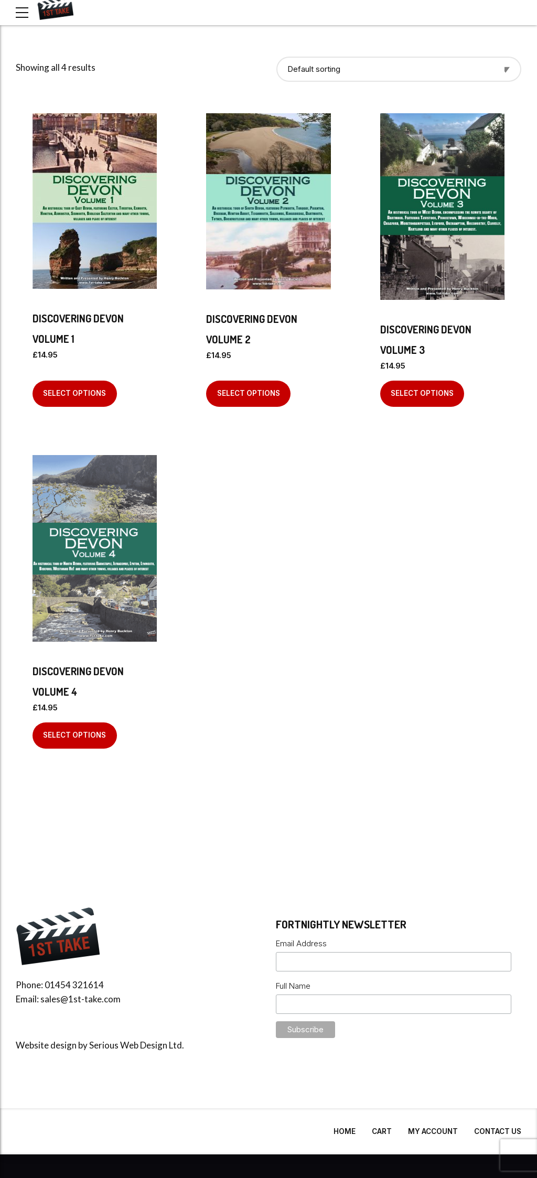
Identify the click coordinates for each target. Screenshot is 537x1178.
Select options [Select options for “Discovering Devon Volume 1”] (74, 393)
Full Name (293, 986)
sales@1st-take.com (80, 998)
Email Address (301, 943)
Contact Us (497, 1131)
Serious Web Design (128, 1045)
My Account (433, 1131)
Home (345, 1131)
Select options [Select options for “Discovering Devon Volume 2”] (248, 393)
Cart (382, 1131)
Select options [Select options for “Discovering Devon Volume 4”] (74, 735)
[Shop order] (398, 69)
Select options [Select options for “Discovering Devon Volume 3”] (422, 393)
